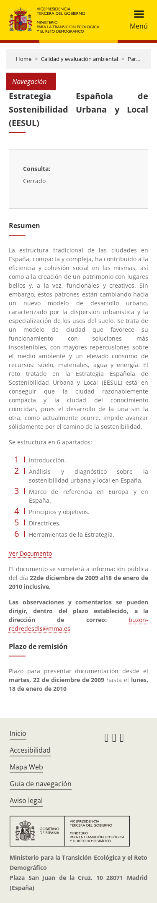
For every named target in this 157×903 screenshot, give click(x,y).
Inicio (18, 733)
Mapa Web (26, 767)
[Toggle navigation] (136, 20)
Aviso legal (26, 800)
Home (23, 59)
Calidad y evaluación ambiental (79, 59)
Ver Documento (30, 553)
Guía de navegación (41, 783)
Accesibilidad (30, 750)
